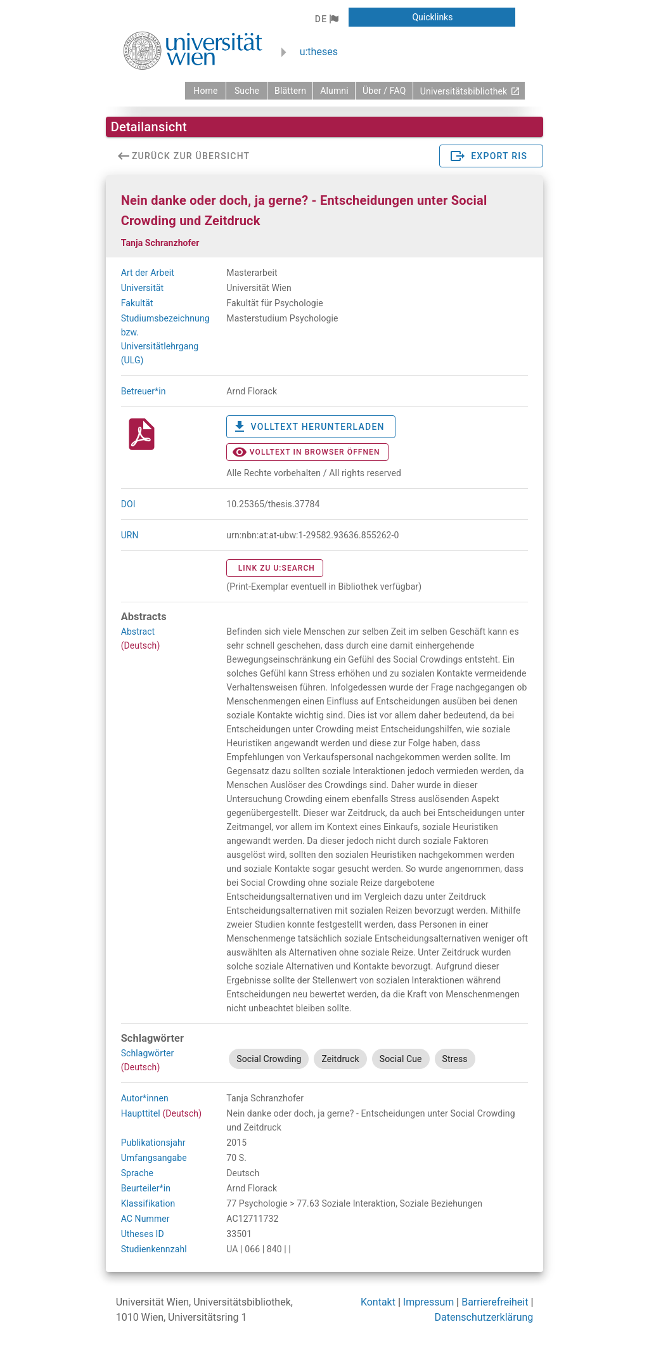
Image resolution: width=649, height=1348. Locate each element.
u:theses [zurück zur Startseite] (319, 52)
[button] (326, 19)
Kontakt (378, 1302)
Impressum (428, 1302)
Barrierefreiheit (494, 1302)
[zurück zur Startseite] (205, 91)
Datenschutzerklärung (484, 1317)
